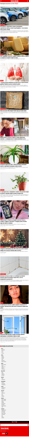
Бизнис (2, 399)
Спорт (2, 359)
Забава (2, 391)
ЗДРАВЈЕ (2, 251)
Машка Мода (3, 415)
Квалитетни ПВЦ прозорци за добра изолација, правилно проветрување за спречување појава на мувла (13, 339)
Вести (2, 353)
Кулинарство (3, 373)
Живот (2, 368)
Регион (2, 355)
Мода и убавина (4, 369)
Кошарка (3, 361)
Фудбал (3, 360)
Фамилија (3, 409)
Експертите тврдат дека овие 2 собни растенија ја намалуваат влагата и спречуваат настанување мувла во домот (13, 167)
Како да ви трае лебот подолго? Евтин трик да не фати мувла (13, 111)
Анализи (3, 357)
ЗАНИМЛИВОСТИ (3, 278)
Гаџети (2, 421)
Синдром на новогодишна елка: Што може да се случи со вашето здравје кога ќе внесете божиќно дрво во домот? (13, 254)
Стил (2, 398)
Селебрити (3, 378)
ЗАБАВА (2, 222)
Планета (2, 381)
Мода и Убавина (4, 403)
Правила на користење (3, 435)
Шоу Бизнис (3, 397)
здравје (2, 80)
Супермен (2, 413)
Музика (3, 377)
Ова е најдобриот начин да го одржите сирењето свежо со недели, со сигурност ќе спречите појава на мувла (14, 56)
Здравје (3, 372)
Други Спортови (4, 366)
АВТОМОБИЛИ (3, 24)
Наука (2, 382)
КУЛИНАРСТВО (3, 108)
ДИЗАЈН (2, 337)
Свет (2, 356)
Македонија (3, 354)
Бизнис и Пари (4, 417)
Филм (2, 376)
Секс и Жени (3, 416)
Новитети (3, 387)
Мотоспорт (3, 365)
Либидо (3, 406)
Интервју (2, 395)
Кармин (2, 402)
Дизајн (2, 370)
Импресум (1, 431)
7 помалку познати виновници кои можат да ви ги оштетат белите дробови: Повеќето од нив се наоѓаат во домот (13, 83)
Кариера (3, 407)
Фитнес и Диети (4, 404)
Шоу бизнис (3, 375)
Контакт (8, 431)
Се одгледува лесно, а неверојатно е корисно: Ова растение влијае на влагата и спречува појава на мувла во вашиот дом (14, 196)
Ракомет (3, 362)
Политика (3, 400)
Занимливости (3, 389)
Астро (2, 411)
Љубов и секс (3, 371)
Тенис (2, 364)
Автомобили (3, 385)
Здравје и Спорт (4, 414)
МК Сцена (3, 379)
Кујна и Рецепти (4, 410)
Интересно (3, 393)
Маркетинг (5, 431)
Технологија (3, 384)
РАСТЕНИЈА (2, 164)
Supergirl (3, 422)
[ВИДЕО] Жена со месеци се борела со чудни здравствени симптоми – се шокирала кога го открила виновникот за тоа (14, 139)
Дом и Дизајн (3, 408)
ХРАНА (2, 54)
